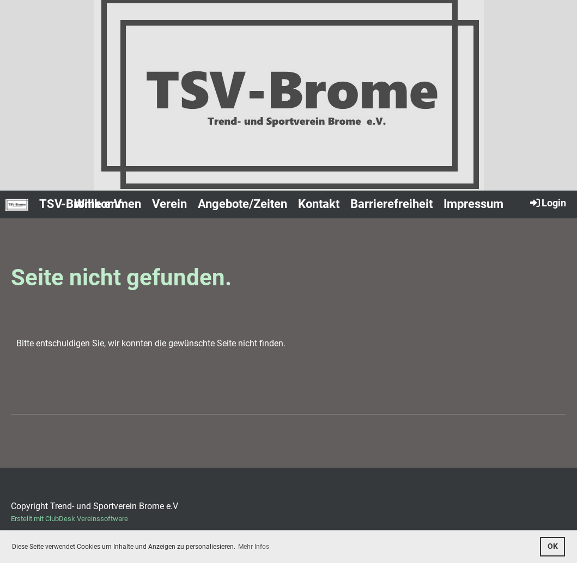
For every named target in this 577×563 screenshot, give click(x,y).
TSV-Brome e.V (80, 204)
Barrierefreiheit (391, 204)
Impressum (473, 204)
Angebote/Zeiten (242, 204)
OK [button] (553, 546)
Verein (169, 204)
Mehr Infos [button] (253, 546)
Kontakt (318, 204)
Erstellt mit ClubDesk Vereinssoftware (69, 519)
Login (547, 202)
